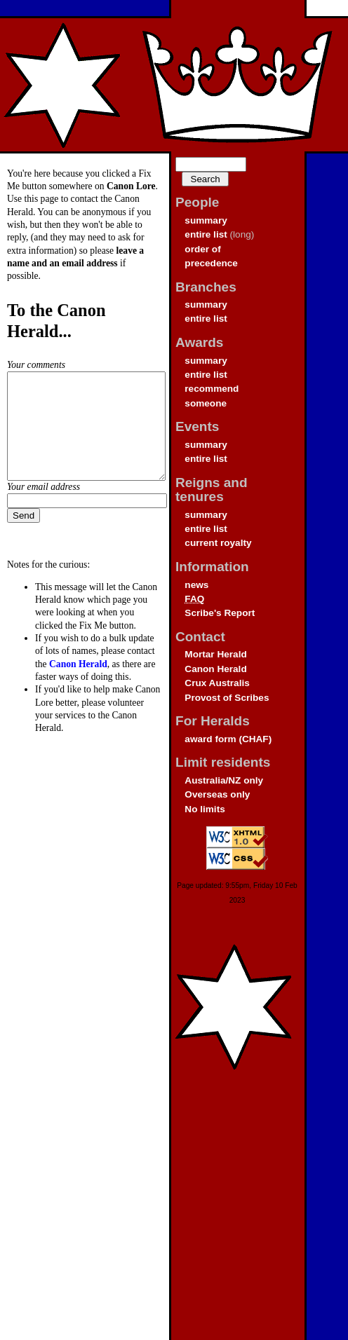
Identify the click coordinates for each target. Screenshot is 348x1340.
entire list (206, 234)
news (196, 585)
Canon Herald (215, 669)
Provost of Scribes (227, 697)
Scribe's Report (220, 613)
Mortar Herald (215, 654)
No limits (205, 809)
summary (206, 220)
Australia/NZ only (224, 780)
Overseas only (217, 794)
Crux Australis (217, 683)
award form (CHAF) (228, 739)
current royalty (218, 543)
